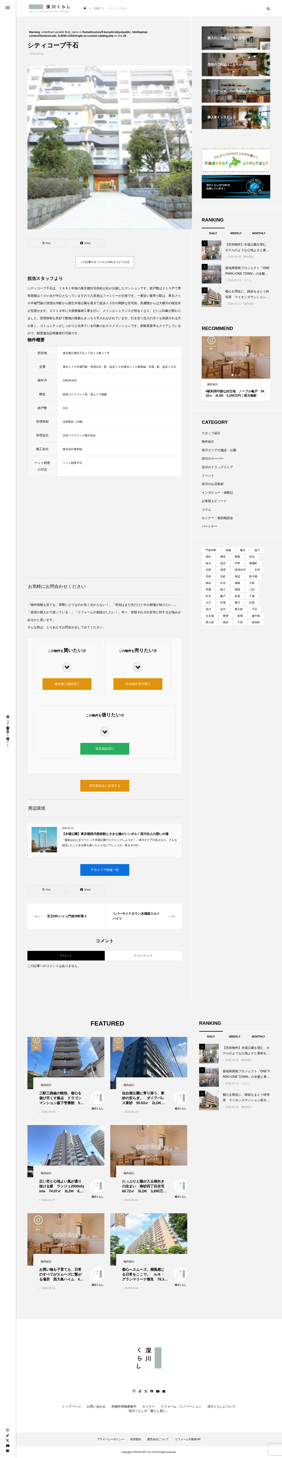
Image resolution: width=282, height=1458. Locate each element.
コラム (248, 280)
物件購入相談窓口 (67, 684)
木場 (223, 602)
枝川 (208, 563)
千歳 (252, 596)
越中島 (256, 615)
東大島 (239, 609)
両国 (237, 589)
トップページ (71, 1406)
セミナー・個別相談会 (217, 518)
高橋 (228, 550)
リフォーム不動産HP (188, 1439)
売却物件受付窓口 (137, 684)
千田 (240, 622)
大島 (252, 583)
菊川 (237, 602)
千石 (254, 609)
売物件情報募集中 (123, 1406)
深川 (208, 609)
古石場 (210, 615)
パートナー (209, 526)
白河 (223, 583)
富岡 (240, 615)
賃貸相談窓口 (104, 748)
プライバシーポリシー (110, 1439)
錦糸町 (256, 622)
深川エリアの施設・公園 (219, 450)
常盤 (208, 589)
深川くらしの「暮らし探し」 (148, 1410)
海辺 (237, 576)
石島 (208, 569)
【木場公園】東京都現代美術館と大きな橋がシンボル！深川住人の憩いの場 (115, 834)
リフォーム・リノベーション (181, 1406)
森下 (257, 550)
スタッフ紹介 (211, 433)
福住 (208, 556)
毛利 (208, 576)
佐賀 (237, 596)
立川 (208, 602)
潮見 (223, 556)
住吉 (252, 556)
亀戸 (223, 596)
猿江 (223, 589)
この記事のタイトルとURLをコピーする (104, 262)
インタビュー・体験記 (217, 492)
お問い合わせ (96, 1406)
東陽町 (253, 563)
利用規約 (135, 1439)
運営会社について (158, 1439)
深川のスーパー (213, 458)
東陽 (237, 556)
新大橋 (253, 576)
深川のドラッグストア (217, 467)
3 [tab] (240, 375)
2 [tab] (236, 375)
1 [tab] (232, 375)
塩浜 (223, 563)
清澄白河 (240, 569)
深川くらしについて (221, 1406)
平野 (237, 563)
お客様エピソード (214, 501)
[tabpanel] (236, 368)
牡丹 (208, 596)
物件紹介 (249, 256)
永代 (223, 609)
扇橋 (237, 583)
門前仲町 (211, 550)
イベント (208, 475)
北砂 (223, 576)
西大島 (210, 622)
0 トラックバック (143, 955)
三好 (252, 589)
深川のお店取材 (213, 484)
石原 (252, 602)
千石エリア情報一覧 (105, 870)
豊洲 (225, 615)
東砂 (208, 583)
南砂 (225, 622)
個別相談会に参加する (104, 785)
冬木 (257, 569)
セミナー (148, 1406)
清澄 (223, 569)
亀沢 (243, 550)
